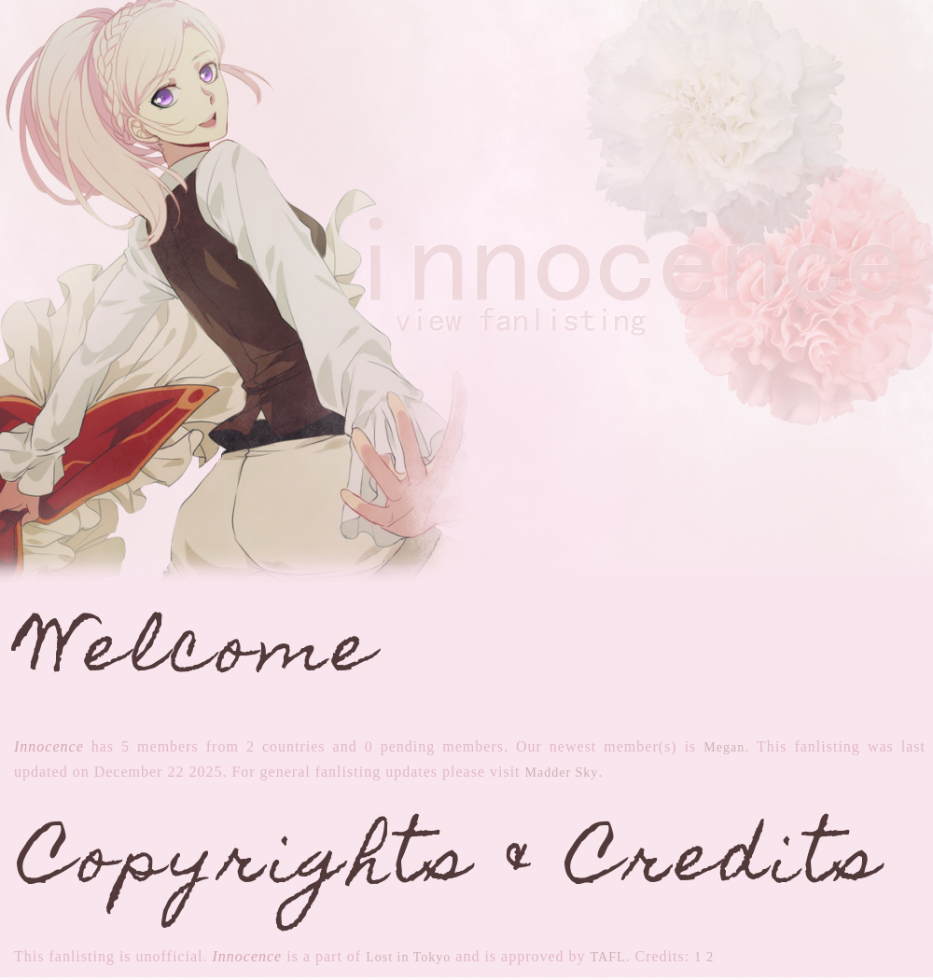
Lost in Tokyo (408, 957)
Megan (724, 747)
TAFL (608, 957)
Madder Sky (562, 773)
